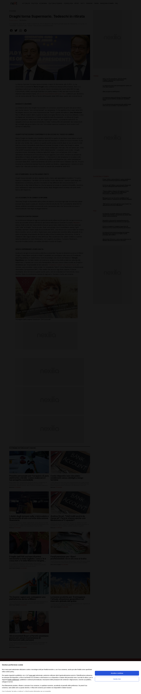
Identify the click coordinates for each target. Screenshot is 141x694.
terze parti (32, 675)
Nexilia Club (117, 679)
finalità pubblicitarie (13, 679)
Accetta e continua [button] (117, 673)
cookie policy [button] (9, 671)
